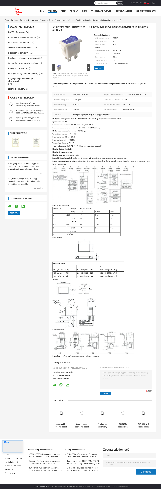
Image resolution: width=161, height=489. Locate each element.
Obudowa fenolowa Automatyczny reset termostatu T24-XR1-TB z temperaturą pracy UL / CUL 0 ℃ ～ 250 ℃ (45, 462)
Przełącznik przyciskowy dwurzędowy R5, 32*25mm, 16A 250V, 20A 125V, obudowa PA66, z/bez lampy (30, 113)
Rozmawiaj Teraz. (137, 3)
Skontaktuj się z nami (145, 11)
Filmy (63, 11)
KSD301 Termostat (16, 32)
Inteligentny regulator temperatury (23, 73)
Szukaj (119, 3)
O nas (84, 11)
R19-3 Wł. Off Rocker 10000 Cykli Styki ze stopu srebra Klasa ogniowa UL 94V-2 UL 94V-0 (143, 425)
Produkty (52, 11)
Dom (42, 11)
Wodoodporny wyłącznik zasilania (23, 63)
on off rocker (65, 356)
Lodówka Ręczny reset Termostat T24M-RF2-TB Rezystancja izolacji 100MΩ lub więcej (83, 469)
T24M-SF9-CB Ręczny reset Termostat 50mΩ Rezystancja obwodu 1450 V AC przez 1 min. (82, 456)
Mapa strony (10, 473)
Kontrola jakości (123, 11)
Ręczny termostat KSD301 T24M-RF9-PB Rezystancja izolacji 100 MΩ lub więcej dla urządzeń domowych (83, 462)
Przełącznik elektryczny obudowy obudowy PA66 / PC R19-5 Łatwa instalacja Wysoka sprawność (102, 425)
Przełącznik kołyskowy (29, 20)
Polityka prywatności (41, 486)
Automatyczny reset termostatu (22, 37)
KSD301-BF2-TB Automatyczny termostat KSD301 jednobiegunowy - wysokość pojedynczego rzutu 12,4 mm (45, 456)
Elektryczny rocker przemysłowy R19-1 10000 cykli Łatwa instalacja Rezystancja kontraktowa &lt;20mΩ (70, 75)
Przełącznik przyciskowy (78, 356)
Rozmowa (98, 68)
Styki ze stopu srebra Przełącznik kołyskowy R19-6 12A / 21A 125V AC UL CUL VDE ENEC (81, 425)
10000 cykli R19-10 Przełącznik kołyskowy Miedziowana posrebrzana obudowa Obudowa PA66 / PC (61, 425)
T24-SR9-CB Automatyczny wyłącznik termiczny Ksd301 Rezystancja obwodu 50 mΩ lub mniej (46, 469)
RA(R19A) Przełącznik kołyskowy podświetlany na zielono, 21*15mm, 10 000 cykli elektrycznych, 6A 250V (122, 425)
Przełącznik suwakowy (18, 68)
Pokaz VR (74, 11)
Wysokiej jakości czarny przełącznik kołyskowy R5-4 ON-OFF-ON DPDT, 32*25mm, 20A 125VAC (28, 120)
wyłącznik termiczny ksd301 (20, 48)
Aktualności (9, 469)
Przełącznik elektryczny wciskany (23, 58)
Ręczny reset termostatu (19, 42)
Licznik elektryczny (16, 89)
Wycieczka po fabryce (101, 11)
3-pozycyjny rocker (93, 356)
